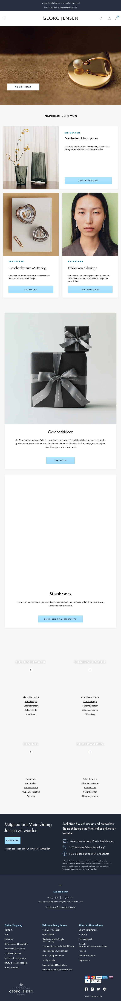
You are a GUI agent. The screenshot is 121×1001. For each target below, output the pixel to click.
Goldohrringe (31, 701)
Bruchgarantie (48, 960)
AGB (7, 935)
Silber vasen (90, 787)
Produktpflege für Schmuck (55, 951)
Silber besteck (90, 779)
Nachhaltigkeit (85, 939)
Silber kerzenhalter (90, 783)
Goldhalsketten (31, 705)
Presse (82, 951)
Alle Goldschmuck (31, 697)
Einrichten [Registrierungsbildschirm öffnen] (12, 840)
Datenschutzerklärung (15, 949)
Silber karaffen (90, 791)
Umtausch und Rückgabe (16, 944)
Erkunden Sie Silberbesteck (60, 619)
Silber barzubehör (90, 796)
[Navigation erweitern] (4, 18)
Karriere (83, 935)
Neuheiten (31, 779)
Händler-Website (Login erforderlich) (53, 940)
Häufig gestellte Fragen (16, 963)
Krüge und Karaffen (31, 791)
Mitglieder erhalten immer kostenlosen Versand (61, 3)
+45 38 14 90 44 (60, 897)
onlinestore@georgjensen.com (60, 907)
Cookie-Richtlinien (13, 953)
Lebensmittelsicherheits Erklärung (58, 946)
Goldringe (30, 714)
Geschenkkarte (12, 967)
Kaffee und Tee (31, 787)
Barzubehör (30, 783)
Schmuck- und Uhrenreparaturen (57, 970)
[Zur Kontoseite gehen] (109, 18)
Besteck (31, 796)
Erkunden (60, 460)
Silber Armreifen (90, 710)
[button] (101, 20)
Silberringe (90, 714)
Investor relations (87, 956)
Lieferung (9, 939)
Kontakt (8, 930)
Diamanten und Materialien (54, 965)
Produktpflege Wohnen (53, 956)
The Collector (23, 87)
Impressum (84, 960)
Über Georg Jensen (88, 930)
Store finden (48, 935)
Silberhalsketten (90, 705)
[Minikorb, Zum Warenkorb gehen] (117, 18)
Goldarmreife (31, 710)
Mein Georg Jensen (51, 930)
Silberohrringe (90, 701)
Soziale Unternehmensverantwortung (93, 945)
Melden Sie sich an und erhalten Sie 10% (60, 7)
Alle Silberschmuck (90, 697)
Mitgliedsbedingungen (15, 958)
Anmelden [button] (45, 848)
